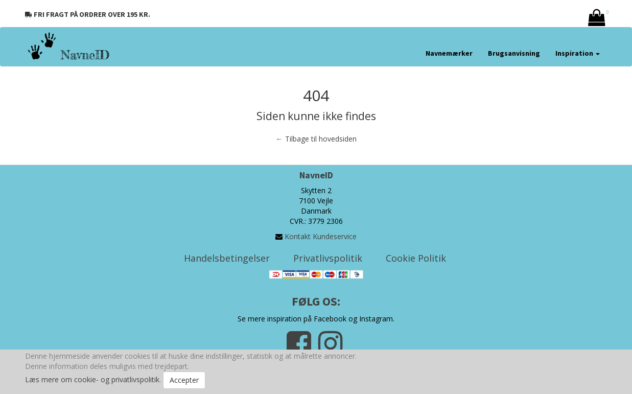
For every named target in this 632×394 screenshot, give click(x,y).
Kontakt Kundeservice (321, 236)
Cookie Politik (416, 258)
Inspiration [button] (577, 53)
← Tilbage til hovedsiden (316, 139)
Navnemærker (449, 53)
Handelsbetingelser (227, 258)
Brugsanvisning (514, 53)
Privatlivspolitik (327, 258)
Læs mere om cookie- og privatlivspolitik (92, 379)
